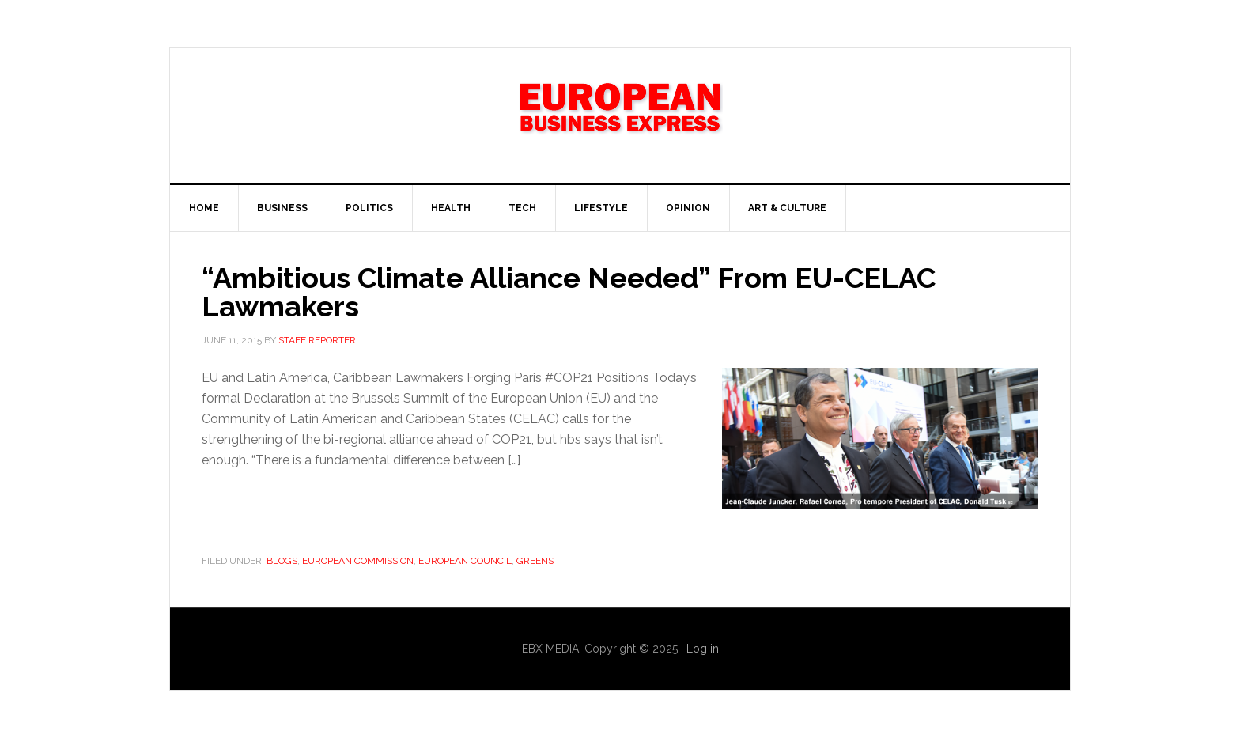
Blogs (282, 560)
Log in (702, 648)
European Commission (358, 560)
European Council (465, 560)
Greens (535, 560)
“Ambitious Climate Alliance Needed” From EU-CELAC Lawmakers (569, 292)
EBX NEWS (620, 115)
